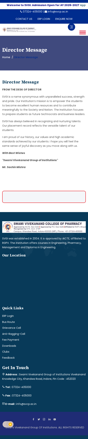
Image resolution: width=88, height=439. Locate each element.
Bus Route (8, 322)
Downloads (9, 346)
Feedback (8, 358)
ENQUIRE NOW (64, 19)
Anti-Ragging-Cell (13, 334)
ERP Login (8, 316)
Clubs (5, 352)
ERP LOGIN (44, 19)
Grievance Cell (11, 328)
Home (6, 57)
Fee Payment (10, 340)
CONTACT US (24, 19)
